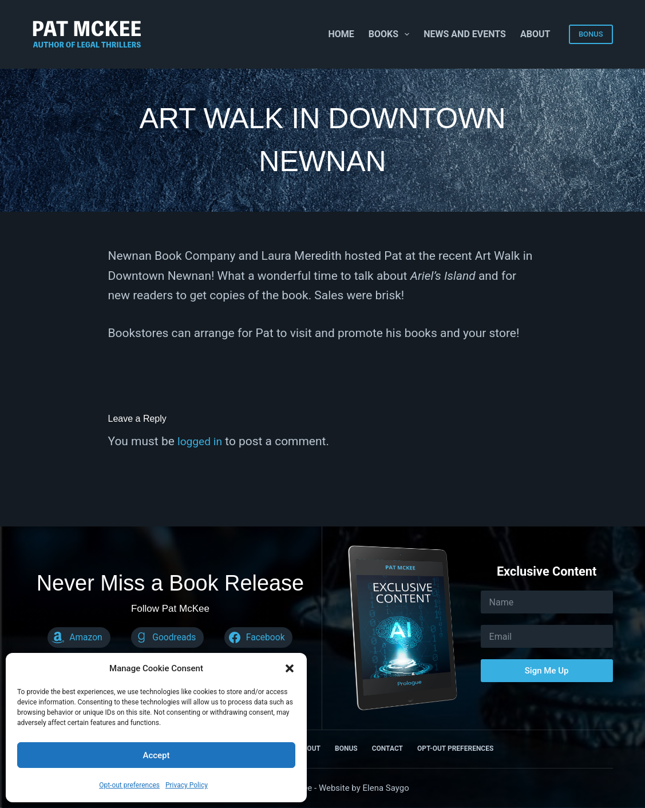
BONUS (591, 34)
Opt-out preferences (129, 785)
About (535, 34)
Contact (387, 748)
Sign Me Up (547, 671)
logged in (201, 441)
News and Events (465, 34)
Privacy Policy (186, 785)
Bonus (346, 748)
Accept (156, 755)
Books (391, 34)
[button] (289, 668)
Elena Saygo (386, 788)
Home (341, 34)
